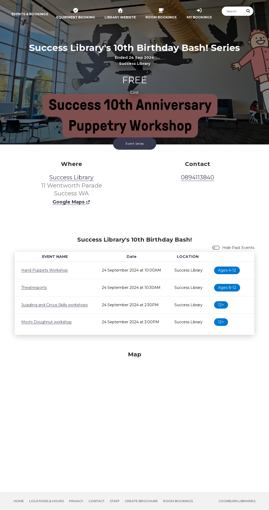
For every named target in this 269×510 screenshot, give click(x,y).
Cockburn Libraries (237, 501)
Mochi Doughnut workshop (46, 322)
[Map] (134, 415)
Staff (115, 501)
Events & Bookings (30, 14)
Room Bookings (178, 501)
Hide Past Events (238, 247)
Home (19, 501)
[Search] (233, 11)
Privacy (76, 501)
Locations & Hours (46, 501)
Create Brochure (141, 501)
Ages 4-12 (227, 270)
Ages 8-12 (227, 287)
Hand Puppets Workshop (44, 270)
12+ (221, 305)
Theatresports (34, 287)
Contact (97, 501)
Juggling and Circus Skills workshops (54, 305)
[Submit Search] (249, 11)
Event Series (135, 143)
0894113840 (197, 177)
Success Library (71, 177)
